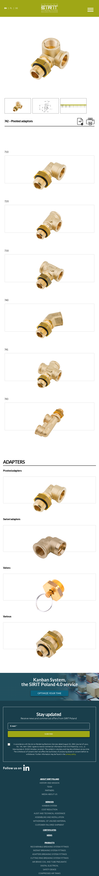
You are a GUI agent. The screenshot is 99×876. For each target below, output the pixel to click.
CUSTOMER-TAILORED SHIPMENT (49, 825)
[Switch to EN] (5, 8)
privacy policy (71, 754)
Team (49, 787)
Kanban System (49, 806)
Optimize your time (49, 693)
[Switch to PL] (11, 8)
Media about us (49, 794)
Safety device (49, 869)
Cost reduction (49, 809)
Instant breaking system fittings (49, 850)
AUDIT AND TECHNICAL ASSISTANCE (49, 813)
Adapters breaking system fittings (49, 854)
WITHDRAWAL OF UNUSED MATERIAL (49, 821)
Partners (49, 790)
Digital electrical (49, 866)
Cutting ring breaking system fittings (49, 858)
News (49, 835)
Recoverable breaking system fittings (49, 847)
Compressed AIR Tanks (49, 873)
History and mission (49, 783)
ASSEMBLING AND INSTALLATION (49, 817)
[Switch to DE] (16, 8)
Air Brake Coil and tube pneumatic (49, 862)
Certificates (49, 830)
